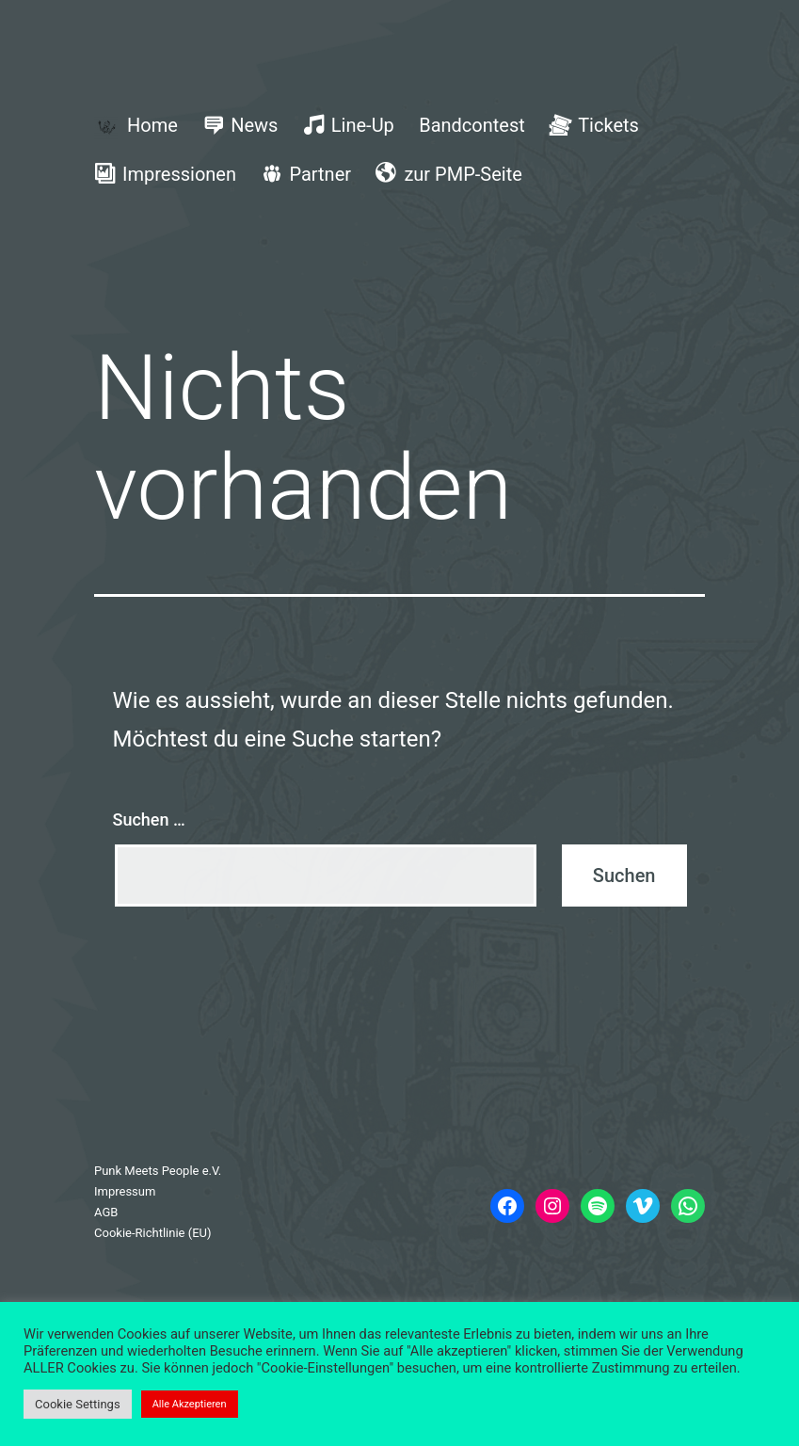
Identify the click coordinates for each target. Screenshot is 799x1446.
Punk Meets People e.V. (157, 1171)
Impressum (124, 1191)
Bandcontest (472, 125)
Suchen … (149, 819)
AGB (106, 1212)
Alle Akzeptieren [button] (189, 1404)
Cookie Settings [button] (77, 1404)
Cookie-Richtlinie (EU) (153, 1233)
